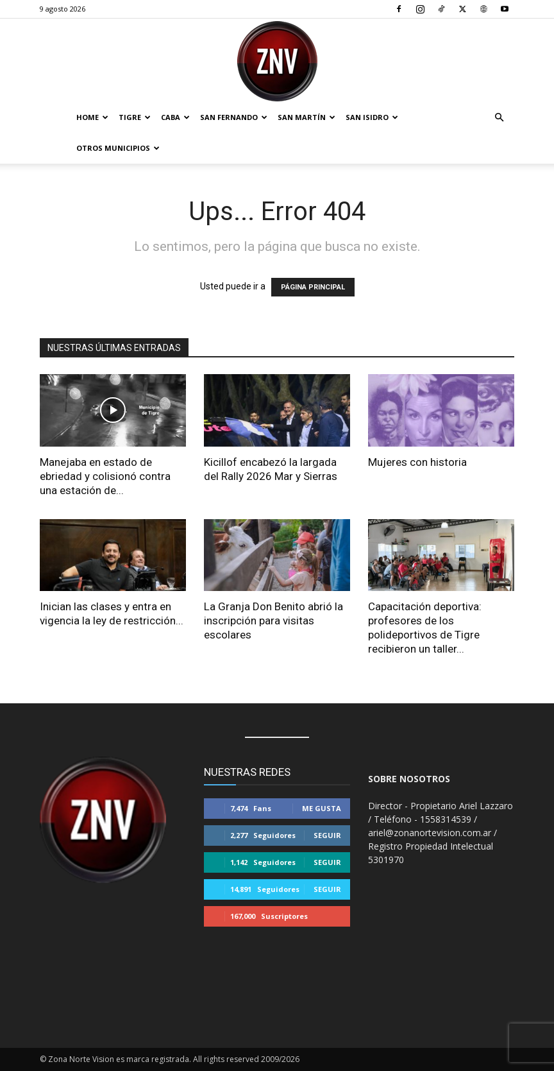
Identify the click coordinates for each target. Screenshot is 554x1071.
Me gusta (321, 808)
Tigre (135, 117)
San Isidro (372, 117)
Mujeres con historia (417, 462)
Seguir (327, 835)
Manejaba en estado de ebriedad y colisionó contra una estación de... (105, 476)
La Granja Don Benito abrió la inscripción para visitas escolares (273, 620)
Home (92, 117)
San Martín (306, 117)
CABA (175, 117)
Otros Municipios (118, 148)
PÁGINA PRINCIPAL (313, 287)
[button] (498, 118)
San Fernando (233, 117)
